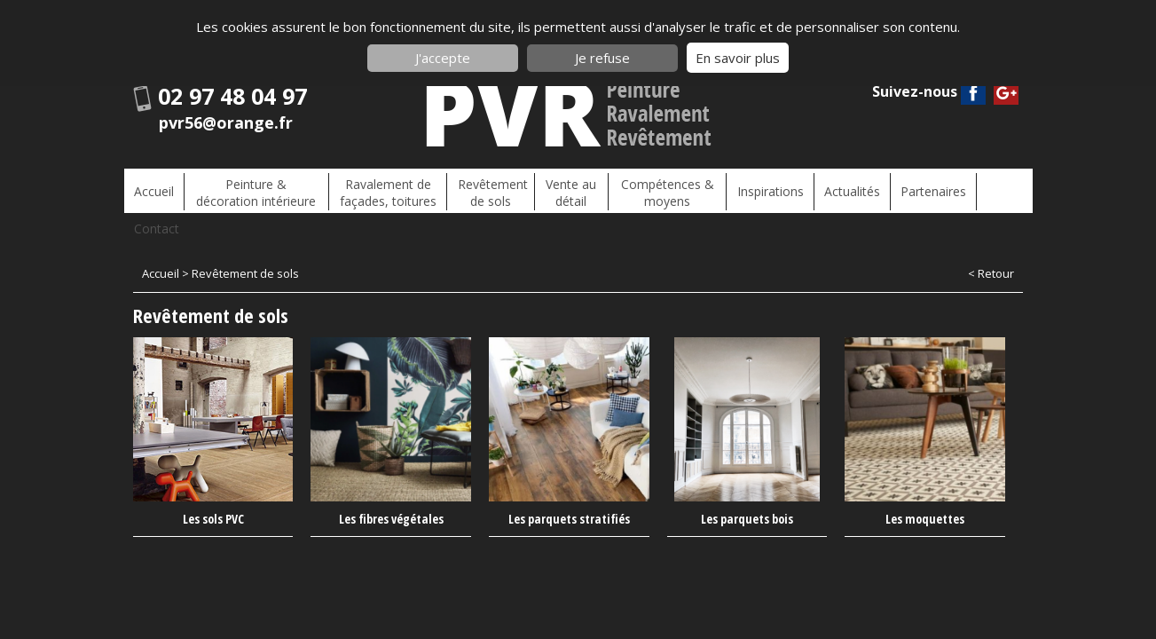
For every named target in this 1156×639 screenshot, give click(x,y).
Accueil (153, 190)
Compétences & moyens (657, 190)
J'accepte (442, 58)
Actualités (838, 190)
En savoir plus (738, 58)
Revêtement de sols (486, 190)
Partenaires (917, 190)
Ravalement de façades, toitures (383, 190)
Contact (992, 190)
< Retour (991, 239)
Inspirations (758, 190)
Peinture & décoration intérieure (253, 190)
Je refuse (602, 58)
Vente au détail (563, 190)
